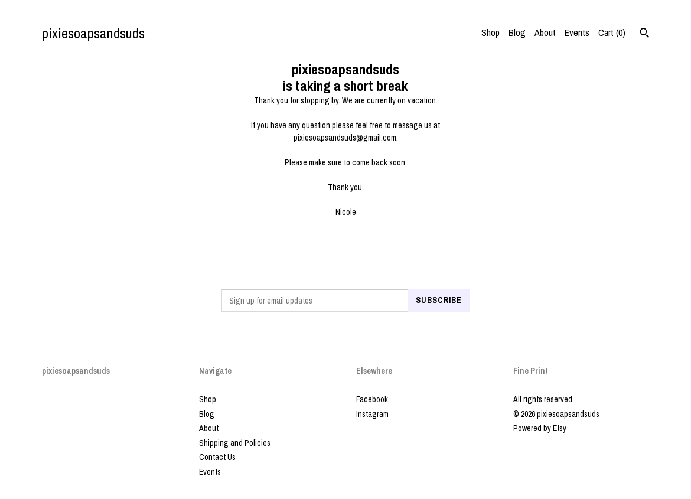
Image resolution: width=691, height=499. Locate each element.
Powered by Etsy (539, 428)
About (545, 32)
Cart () (611, 32)
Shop (490, 32)
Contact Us (217, 457)
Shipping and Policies (234, 443)
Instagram (372, 414)
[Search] (644, 34)
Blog (517, 32)
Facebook (372, 399)
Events (577, 32)
